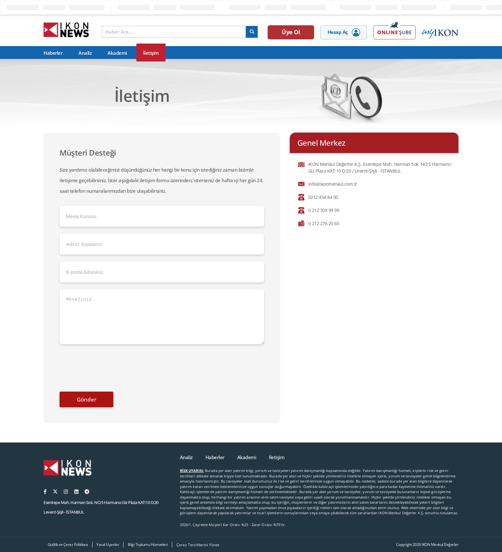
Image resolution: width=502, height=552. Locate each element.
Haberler (53, 53)
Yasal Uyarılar (107, 544)
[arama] (252, 32)
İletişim (151, 53)
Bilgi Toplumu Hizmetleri (148, 544)
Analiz (85, 53)
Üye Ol (291, 32)
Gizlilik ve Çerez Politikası (68, 544)
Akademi (117, 53)
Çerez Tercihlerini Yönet (197, 545)
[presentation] (108, 366)
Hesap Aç (344, 32)
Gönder (86, 399)
